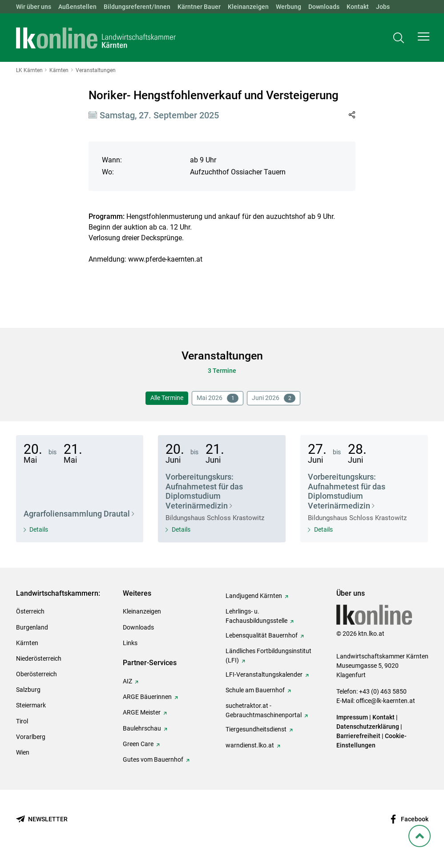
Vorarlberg (30, 736)
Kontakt (358, 6)
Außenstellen (77, 6)
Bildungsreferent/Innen (137, 6)
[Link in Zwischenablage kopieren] (351, 114)
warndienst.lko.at (250, 745)
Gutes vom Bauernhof (153, 759)
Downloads (323, 6)
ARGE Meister (142, 712)
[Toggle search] (398, 38)
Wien (22, 752)
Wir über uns (33, 6)
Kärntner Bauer (199, 6)
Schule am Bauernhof (255, 690)
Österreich (30, 611)
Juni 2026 (273, 398)
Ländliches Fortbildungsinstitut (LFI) (268, 655)
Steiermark (31, 705)
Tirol (22, 721)
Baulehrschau (142, 728)
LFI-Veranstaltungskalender (264, 674)
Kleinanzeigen (248, 6)
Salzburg (28, 689)
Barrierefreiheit (358, 735)
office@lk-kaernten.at (385, 700)
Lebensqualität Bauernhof (262, 635)
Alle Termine (166, 397)
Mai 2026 (217, 398)
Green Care (138, 743)
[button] (423, 38)
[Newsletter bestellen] (42, 819)
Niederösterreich (38, 658)
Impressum (352, 717)
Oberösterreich (36, 674)
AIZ (127, 681)
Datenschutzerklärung (367, 726)
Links (130, 642)
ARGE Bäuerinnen (147, 696)
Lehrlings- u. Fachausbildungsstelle (256, 616)
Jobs (383, 6)
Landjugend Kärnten (254, 595)
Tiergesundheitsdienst (256, 729)
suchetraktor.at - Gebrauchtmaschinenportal (264, 710)
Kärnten (27, 642)
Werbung (288, 6)
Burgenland (32, 627)
